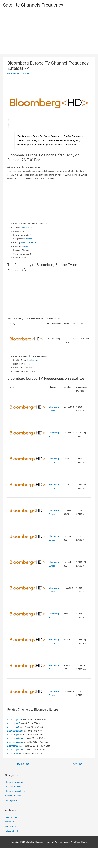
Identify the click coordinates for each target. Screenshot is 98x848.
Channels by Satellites (15, 791)
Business (26, 246)
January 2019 (11, 817)
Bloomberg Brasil (15, 719)
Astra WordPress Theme (76, 842)
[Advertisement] (49, 32)
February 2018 (11, 831)
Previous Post (21, 764)
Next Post (79, 764)
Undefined (27, 239)
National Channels (13, 796)
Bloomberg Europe (15, 731)
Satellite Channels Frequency (33, 5)
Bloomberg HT (13, 727)
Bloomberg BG (13, 746)
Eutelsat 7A (27, 227)
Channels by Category (14, 782)
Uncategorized (13, 73)
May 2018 (9, 821)
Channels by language (15, 787)
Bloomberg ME (13, 723)
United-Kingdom (28, 242)
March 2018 (10, 826)
